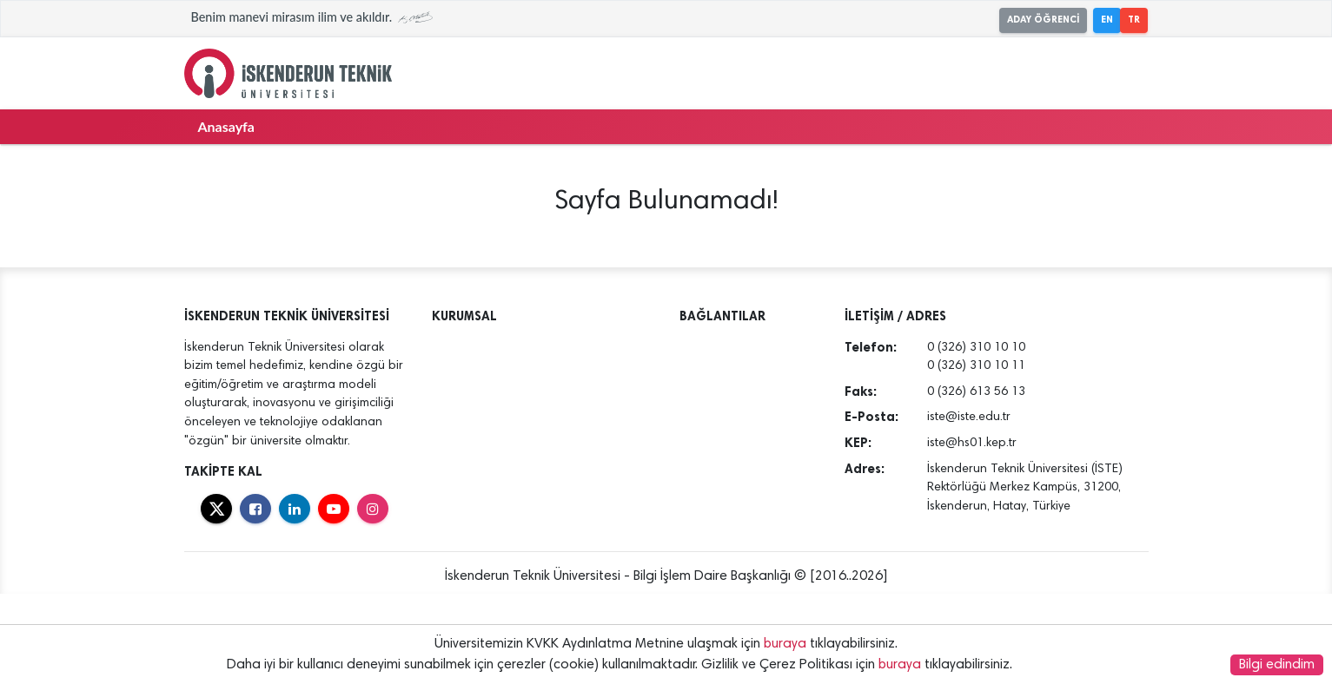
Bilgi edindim (1277, 665)
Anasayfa (226, 126)
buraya (785, 644)
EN (1107, 19)
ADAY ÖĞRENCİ (1043, 19)
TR (1134, 19)
